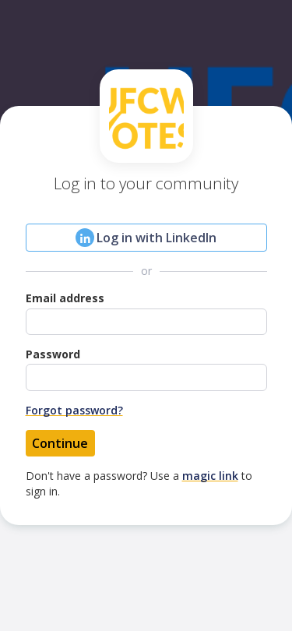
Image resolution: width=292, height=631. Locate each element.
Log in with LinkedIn (146, 237)
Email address (65, 298)
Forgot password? (74, 410)
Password (53, 354)
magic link (210, 475)
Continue (60, 443)
